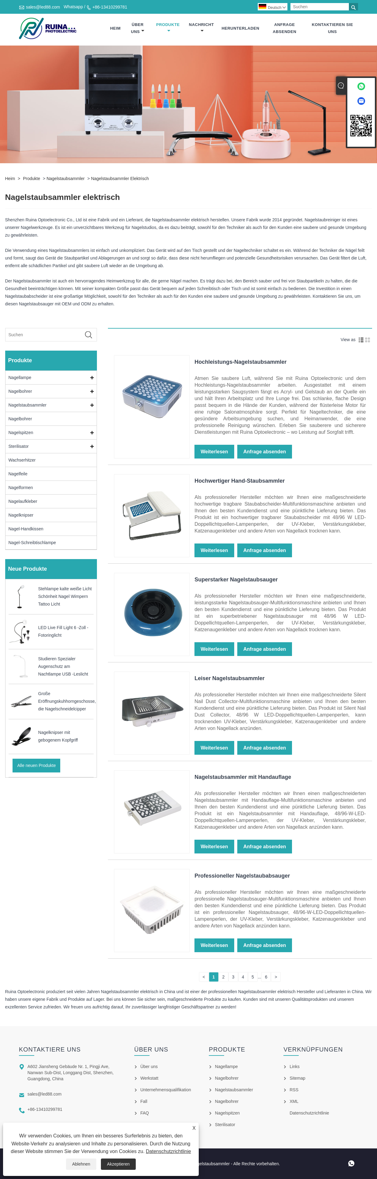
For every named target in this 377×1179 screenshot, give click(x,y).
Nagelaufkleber (23, 501)
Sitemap (297, 1078)
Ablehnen (81, 1164)
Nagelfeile (18, 474)
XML (294, 1101)
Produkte (168, 27)
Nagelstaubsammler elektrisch (120, 178)
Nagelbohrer (20, 391)
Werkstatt (149, 1078)
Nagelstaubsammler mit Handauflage (242, 777)
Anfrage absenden (284, 28)
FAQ (144, 1113)
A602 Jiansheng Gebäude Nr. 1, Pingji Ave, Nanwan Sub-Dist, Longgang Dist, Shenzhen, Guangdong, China (71, 1072)
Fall (143, 1101)
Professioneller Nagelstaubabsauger (242, 876)
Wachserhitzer (22, 460)
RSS (294, 1089)
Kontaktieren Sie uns (332, 28)
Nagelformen (21, 487)
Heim (115, 28)
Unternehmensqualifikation (165, 1089)
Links (295, 1066)
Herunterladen (241, 28)
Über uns (137, 28)
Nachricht (201, 27)
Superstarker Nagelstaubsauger (236, 580)
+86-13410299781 (109, 7)
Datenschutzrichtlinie (168, 1151)
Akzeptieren (118, 1164)
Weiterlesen (214, 452)
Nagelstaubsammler (65, 178)
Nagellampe (20, 377)
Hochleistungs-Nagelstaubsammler (240, 362)
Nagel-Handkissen (26, 529)
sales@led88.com (43, 7)
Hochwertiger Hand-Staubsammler (239, 481)
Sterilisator (19, 446)
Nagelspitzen (21, 432)
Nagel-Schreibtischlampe (32, 542)
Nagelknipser (21, 515)
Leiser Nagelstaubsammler (229, 679)
